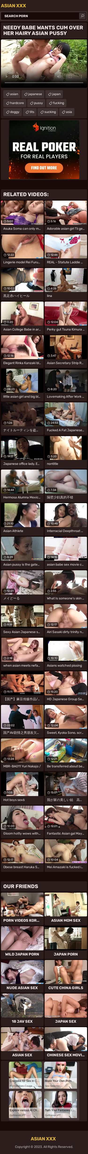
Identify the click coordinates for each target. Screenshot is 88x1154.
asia (69, 112)
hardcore (17, 103)
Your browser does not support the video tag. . (44, 63)
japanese (35, 94)
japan (56, 94)
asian (14, 94)
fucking (58, 103)
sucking (50, 112)
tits (32, 112)
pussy (38, 103)
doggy (14, 112)
